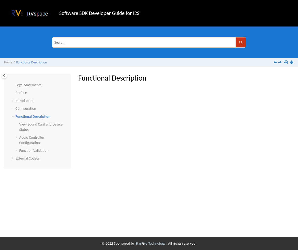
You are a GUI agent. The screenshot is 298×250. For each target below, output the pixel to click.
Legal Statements (28, 85)
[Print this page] (292, 62)
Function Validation (34, 150)
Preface (21, 92)
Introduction (24, 101)
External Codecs (27, 158)
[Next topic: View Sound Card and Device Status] (280, 62)
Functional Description (31, 62)
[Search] (241, 42)
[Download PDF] (286, 62)
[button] (13, 85)
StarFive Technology (150, 243)
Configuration (25, 108)
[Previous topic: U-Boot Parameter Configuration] (276, 62)
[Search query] (149, 42)
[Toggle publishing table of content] (4, 75)
